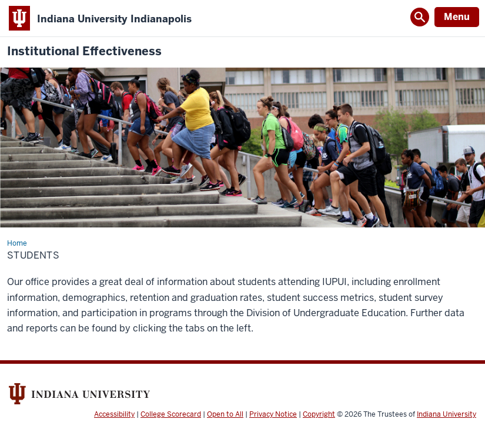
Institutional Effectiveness (84, 51)
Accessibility (114, 414)
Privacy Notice (273, 414)
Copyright (319, 414)
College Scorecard (171, 414)
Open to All (225, 414)
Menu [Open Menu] (457, 17)
